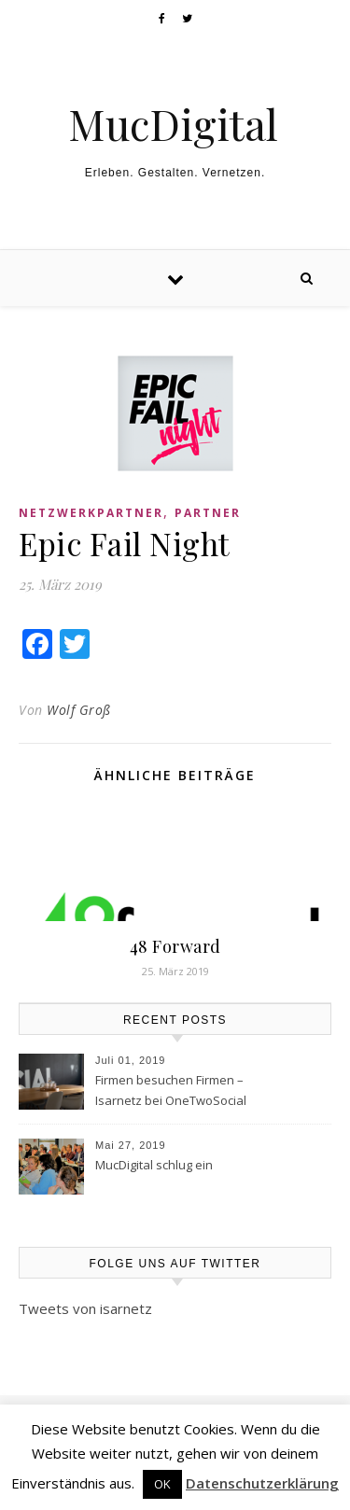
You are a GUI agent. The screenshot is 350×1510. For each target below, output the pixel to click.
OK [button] (162, 1483)
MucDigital (173, 124)
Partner (208, 513)
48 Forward (175, 946)
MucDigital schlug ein (154, 1164)
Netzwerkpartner (91, 513)
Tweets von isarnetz (85, 1308)
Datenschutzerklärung (262, 1483)
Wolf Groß (79, 710)
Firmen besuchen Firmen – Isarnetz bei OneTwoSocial (170, 1090)
